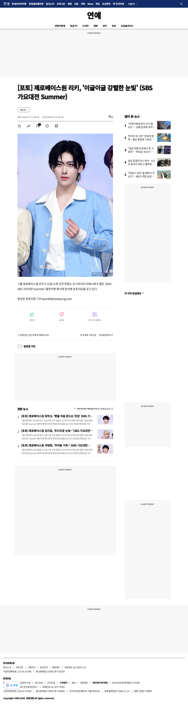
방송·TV (73, 25)
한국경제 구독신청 (88, 334)
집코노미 (50, 3)
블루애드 (56, 667)
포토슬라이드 (127, 25)
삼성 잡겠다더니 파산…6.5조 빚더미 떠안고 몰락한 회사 (141, 164)
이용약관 (84, 682)
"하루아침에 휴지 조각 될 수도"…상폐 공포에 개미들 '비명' (141, 127)
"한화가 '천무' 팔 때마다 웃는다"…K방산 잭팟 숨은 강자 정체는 (141, 176)
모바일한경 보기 (106, 334)
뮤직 (105, 25)
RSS (74, 682)
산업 (76, 3)
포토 (114, 25)
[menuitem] (19, 126)
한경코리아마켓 (19, 3)
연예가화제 (60, 25)
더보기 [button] (131, 3)
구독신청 (19, 667)
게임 (97, 3)
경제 (69, 3)
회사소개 (7, 667)
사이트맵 (51, 682)
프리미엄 (120, 3)
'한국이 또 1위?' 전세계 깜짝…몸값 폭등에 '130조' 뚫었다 (141, 139)
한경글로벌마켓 (36, 3)
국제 (83, 3)
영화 (96, 25)
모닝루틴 (106, 3)
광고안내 (44, 667)
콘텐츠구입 (25, 682)
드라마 (85, 25)
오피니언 (61, 3)
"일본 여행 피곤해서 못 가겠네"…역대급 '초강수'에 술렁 (141, 151)
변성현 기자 (29, 346)
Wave (90, 3)
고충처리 (31, 667)
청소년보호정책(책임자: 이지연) (126, 682)
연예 (94, 15)
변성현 (23, 109)
